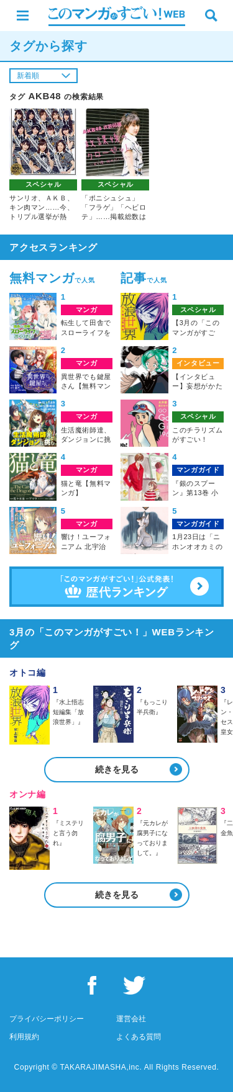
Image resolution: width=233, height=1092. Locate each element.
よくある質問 (138, 1036)
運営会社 (131, 1018)
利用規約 (24, 1036)
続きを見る (117, 769)
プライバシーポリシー (46, 1018)
